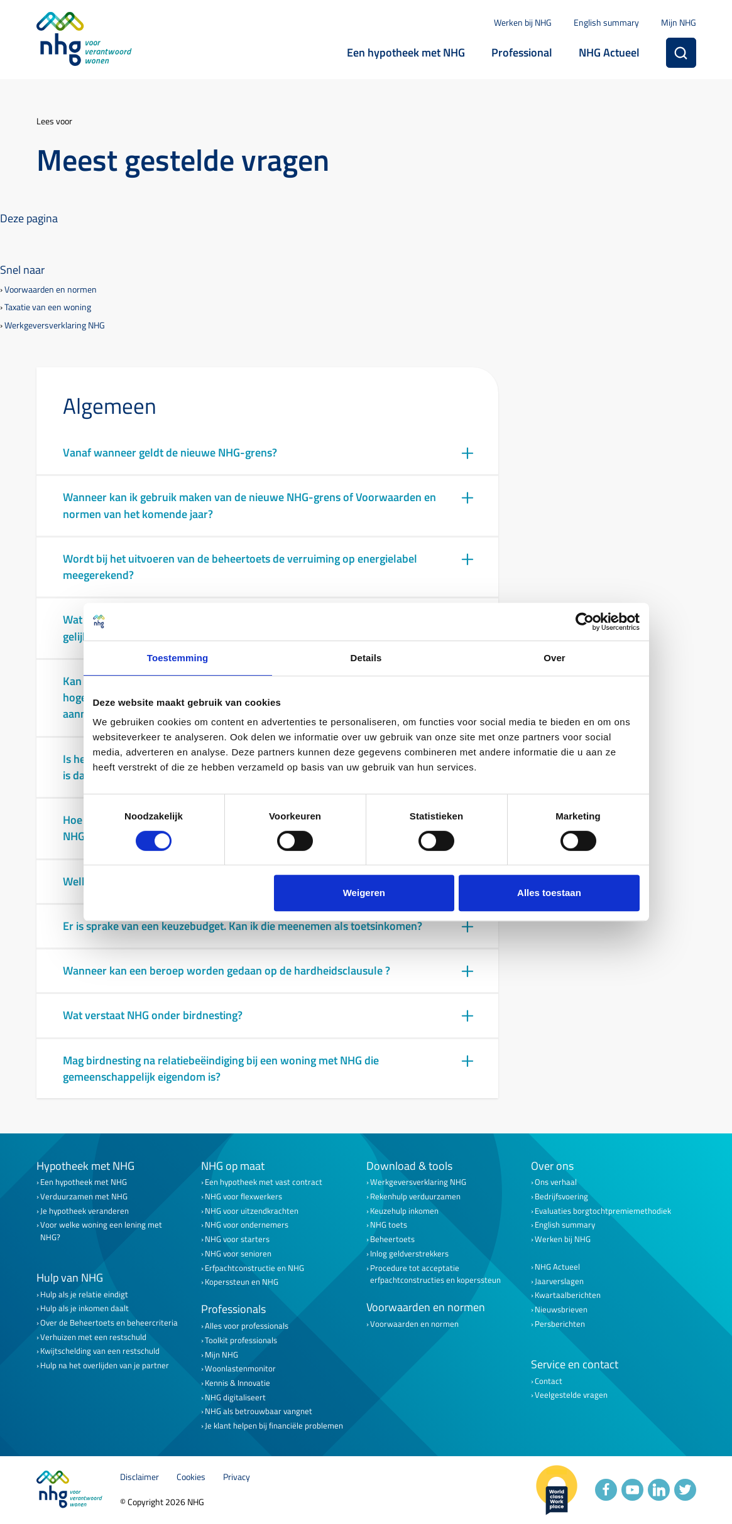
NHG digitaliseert (235, 1397)
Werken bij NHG (523, 22)
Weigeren (364, 892)
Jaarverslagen (559, 1281)
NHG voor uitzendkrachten (251, 1211)
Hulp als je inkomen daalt (84, 1308)
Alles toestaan (549, 892)
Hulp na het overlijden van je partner (104, 1365)
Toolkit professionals (241, 1340)
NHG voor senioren (238, 1254)
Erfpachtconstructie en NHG (254, 1268)
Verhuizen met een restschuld (93, 1337)
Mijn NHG (678, 22)
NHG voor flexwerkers (243, 1196)
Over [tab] (554, 657)
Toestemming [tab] (178, 657)
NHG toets (388, 1225)
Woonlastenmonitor (240, 1369)
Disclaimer (139, 1477)
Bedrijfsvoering (561, 1196)
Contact (548, 1381)
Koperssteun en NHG (241, 1282)
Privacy (236, 1477)
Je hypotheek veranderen (84, 1211)
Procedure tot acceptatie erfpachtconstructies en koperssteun (435, 1274)
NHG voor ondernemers (246, 1225)
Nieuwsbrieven (561, 1310)
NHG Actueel (609, 52)
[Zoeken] (681, 53)
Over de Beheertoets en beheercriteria (109, 1323)
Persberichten (560, 1324)
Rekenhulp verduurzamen (415, 1196)
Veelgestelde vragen (571, 1395)
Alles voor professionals (246, 1326)
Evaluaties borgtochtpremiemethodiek (603, 1211)
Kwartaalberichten (568, 1295)
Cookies (191, 1477)
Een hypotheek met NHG (406, 52)
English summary (606, 22)
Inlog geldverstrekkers (409, 1254)
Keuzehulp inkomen (404, 1211)
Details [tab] (366, 657)
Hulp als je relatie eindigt (84, 1294)
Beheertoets (392, 1239)
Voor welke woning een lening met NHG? (101, 1231)
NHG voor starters (237, 1239)
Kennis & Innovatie (237, 1383)
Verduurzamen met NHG (84, 1196)
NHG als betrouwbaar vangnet (258, 1411)
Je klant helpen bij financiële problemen (274, 1426)
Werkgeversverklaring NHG (54, 325)
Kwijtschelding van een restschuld (100, 1351)
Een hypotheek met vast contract (263, 1182)
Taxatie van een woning (47, 307)
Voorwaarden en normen (50, 289)
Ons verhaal (556, 1182)
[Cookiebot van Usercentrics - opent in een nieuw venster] (585, 621)
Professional (521, 52)
